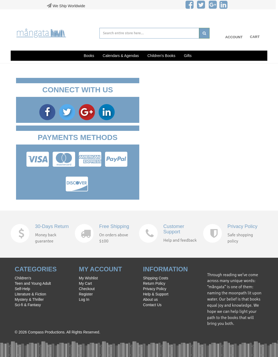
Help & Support (155, 294)
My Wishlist (88, 278)
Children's (23, 278)
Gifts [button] (188, 56)
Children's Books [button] (161, 56)
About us (150, 299)
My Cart (85, 283)
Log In (84, 299)
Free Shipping (114, 226)
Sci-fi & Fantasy (28, 305)
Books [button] (89, 56)
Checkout (87, 289)
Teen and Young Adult (33, 283)
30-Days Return (52, 226)
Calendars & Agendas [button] (121, 56)
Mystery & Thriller (29, 299)
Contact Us (152, 305)
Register (86, 294)
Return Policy (154, 283)
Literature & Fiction (30, 294)
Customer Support (173, 229)
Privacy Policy (242, 226)
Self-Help (22, 289)
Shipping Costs (155, 278)
